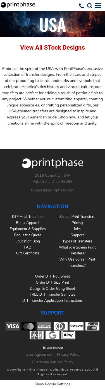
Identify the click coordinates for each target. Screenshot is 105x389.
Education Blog (27, 241)
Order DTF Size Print (52, 282)
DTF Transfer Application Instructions (52, 300)
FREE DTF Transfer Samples (52, 294)
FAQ (27, 247)
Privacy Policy (68, 354)
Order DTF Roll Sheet (52, 276)
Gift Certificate (27, 253)
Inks (77, 229)
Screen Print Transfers (77, 216)
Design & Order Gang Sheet (52, 288)
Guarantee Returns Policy (52, 362)
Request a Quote (27, 235)
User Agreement (39, 354)
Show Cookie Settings (52, 384)
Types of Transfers (77, 241)
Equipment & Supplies (28, 229)
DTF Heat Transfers (28, 216)
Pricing (77, 222)
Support (77, 235)
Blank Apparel (27, 222)
